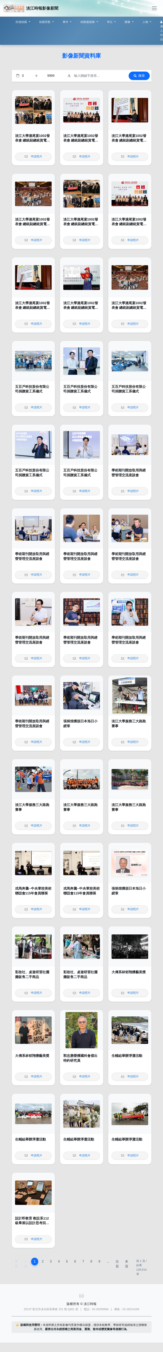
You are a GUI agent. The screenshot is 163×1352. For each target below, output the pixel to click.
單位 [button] (110, 22)
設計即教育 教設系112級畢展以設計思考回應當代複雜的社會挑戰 (32, 1223)
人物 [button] (145, 22)
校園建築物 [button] (88, 22)
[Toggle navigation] (154, 8)
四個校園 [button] (21, 22)
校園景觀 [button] (45, 22)
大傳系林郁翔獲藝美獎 (129, 972)
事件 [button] (66, 22)
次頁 (117, 1264)
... (108, 1261)
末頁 (126, 1264)
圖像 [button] (128, 22)
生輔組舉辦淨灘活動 (127, 1056)
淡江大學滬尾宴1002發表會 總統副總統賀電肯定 (32, 140)
